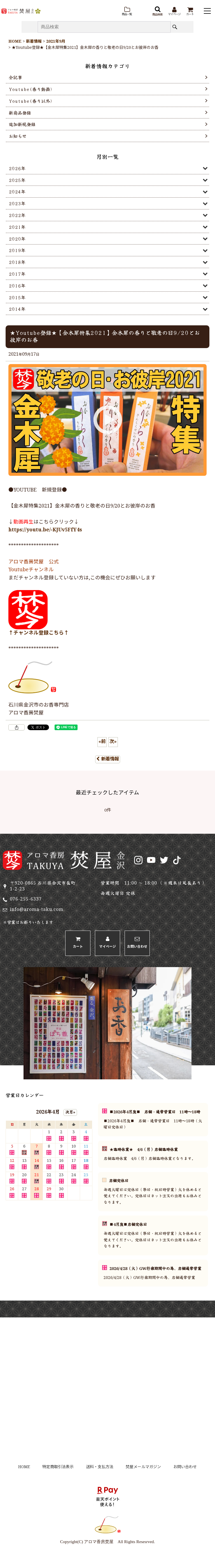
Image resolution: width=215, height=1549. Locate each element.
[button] (126, 11)
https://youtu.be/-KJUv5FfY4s (45, 530)
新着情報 (107, 759)
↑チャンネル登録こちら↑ (38, 633)
